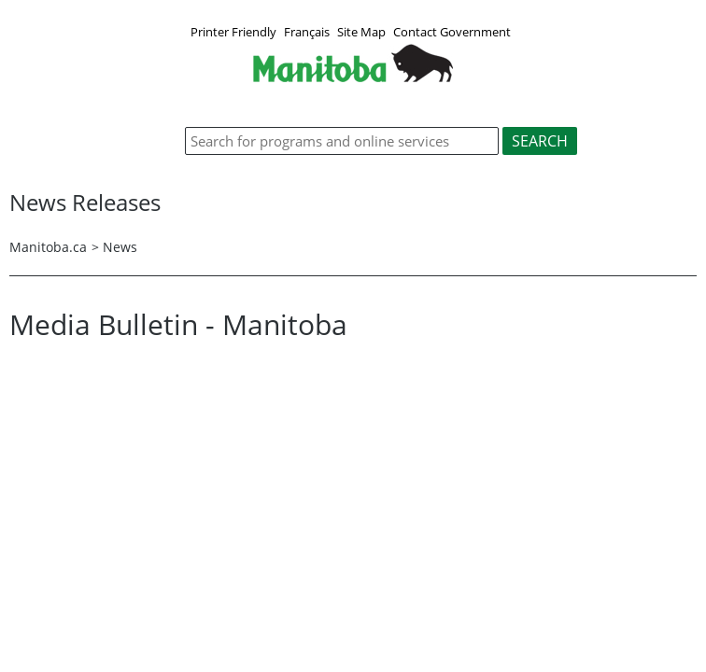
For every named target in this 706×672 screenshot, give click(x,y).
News (120, 247)
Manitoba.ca (48, 247)
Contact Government (452, 31)
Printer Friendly (233, 31)
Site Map (361, 31)
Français (307, 31)
